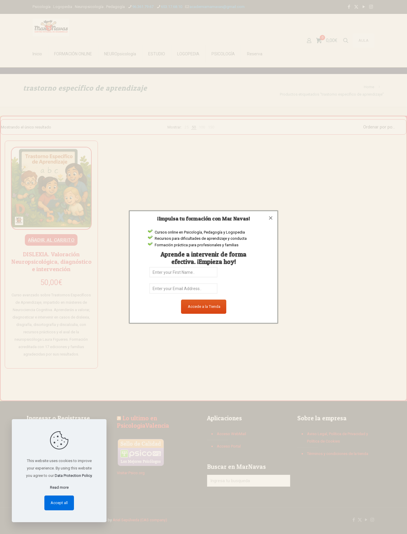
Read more (59, 487)
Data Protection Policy (73, 475)
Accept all (59, 503)
